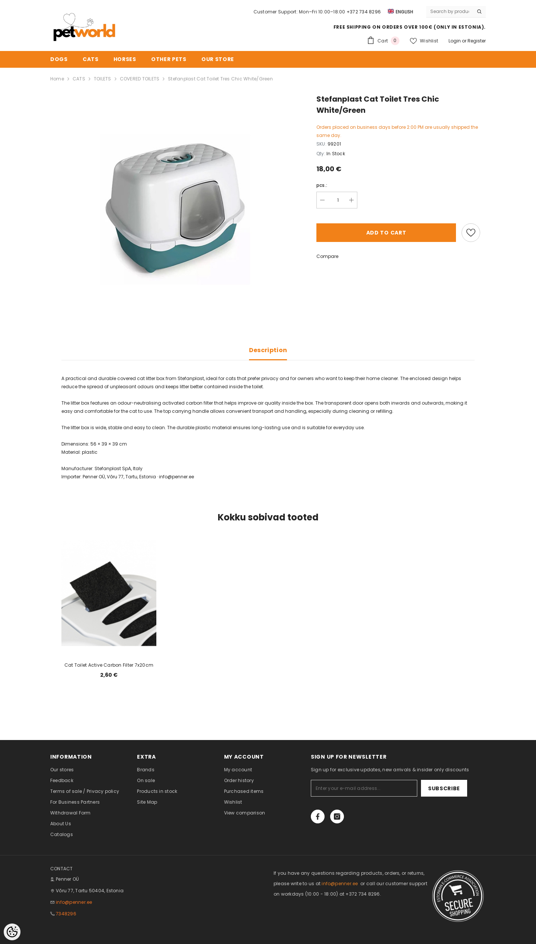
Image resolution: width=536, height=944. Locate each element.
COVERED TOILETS (140, 79)
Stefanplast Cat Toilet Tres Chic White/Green (220, 79)
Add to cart (386, 232)
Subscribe (444, 788)
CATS (79, 79)
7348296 (66, 913)
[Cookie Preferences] (12, 932)
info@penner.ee (74, 902)
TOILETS (102, 79)
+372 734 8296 (364, 12)
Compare (327, 256)
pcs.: (321, 185)
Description (268, 350)
